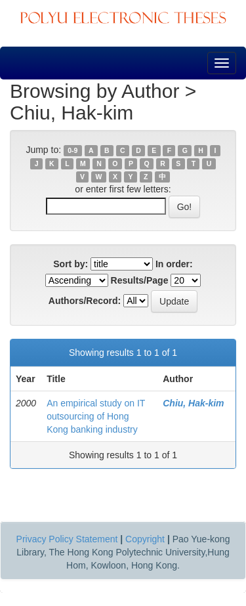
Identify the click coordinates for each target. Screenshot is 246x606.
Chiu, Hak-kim (193, 403)
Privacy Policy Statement (67, 539)
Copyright (145, 539)
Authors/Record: (85, 300)
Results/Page (140, 280)
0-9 (72, 150)
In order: (174, 264)
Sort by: (70, 264)
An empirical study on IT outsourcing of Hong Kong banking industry (96, 416)
